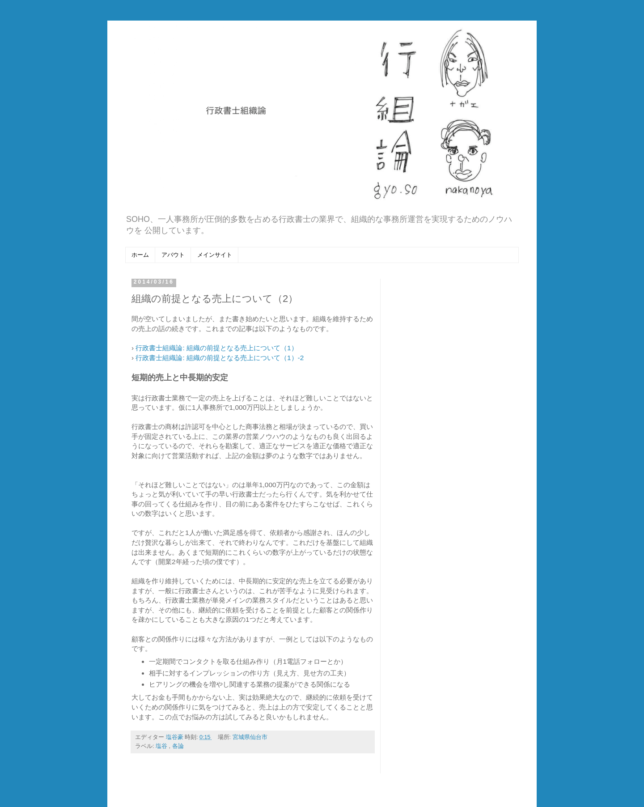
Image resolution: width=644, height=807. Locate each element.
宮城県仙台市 (250, 737)
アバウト (173, 254)
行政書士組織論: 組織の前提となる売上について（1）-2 (220, 357)
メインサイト (214, 254)
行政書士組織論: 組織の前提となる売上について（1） (216, 348)
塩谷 (162, 746)
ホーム (140, 254)
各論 (178, 746)
